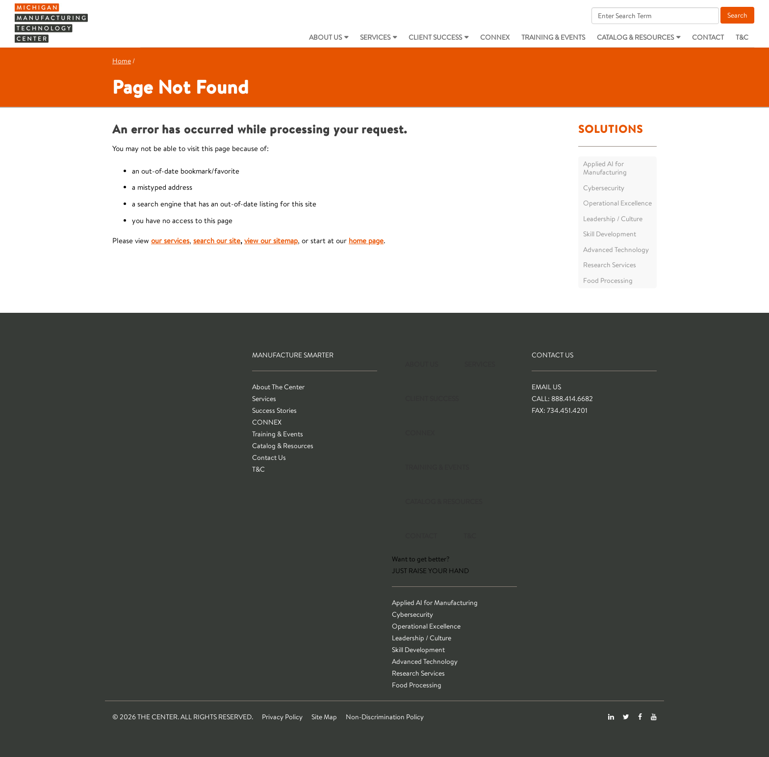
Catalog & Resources (635, 37)
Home (121, 60)
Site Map (324, 716)
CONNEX (495, 37)
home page (366, 240)
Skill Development (609, 233)
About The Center (278, 386)
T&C (742, 37)
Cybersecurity (603, 187)
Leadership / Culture (612, 218)
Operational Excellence (617, 203)
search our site (216, 240)
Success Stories (274, 410)
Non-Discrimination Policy (385, 716)
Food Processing (608, 280)
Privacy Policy (282, 716)
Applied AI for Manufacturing (605, 168)
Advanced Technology (616, 249)
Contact (708, 37)
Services (375, 37)
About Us (325, 37)
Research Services (609, 264)
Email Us (546, 386)
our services (170, 240)
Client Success (435, 37)
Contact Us (269, 457)
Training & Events (553, 37)
